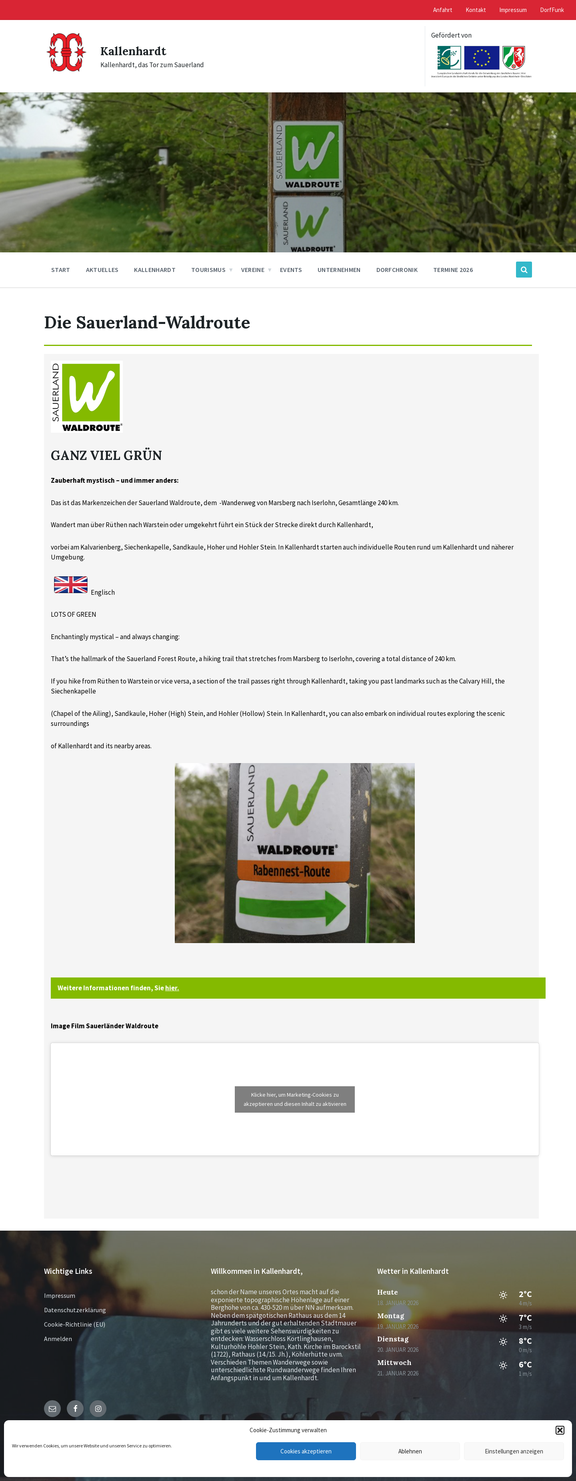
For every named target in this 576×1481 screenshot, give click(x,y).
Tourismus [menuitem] (208, 270)
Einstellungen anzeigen (514, 1451)
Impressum (59, 1295)
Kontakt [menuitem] (476, 10)
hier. (172, 987)
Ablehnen (410, 1451)
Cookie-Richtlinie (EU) (74, 1324)
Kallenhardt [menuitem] (155, 270)
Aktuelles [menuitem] (102, 270)
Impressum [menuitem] (513, 10)
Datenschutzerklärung (75, 1310)
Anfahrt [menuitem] (442, 10)
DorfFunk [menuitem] (552, 10)
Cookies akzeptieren (306, 1451)
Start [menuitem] (60, 270)
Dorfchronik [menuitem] (397, 270)
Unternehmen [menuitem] (339, 270)
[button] (560, 1430)
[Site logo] (66, 75)
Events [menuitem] (291, 270)
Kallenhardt (135, 50)
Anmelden (58, 1339)
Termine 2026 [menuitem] (453, 270)
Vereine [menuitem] (252, 270)
